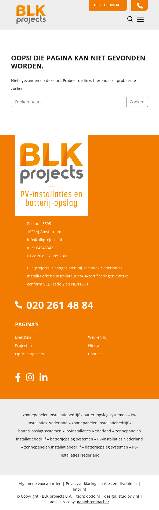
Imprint (79, 489)
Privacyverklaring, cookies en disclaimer (101, 483)
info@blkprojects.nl (44, 239)
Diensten (23, 337)
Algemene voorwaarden (41, 483)
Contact (95, 353)
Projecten (23, 345)
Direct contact (108, 5)
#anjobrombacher (93, 501)
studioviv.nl (128, 496)
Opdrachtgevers (29, 353)
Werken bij (97, 337)
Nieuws (95, 345)
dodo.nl (93, 496)
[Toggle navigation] (140, 19)
